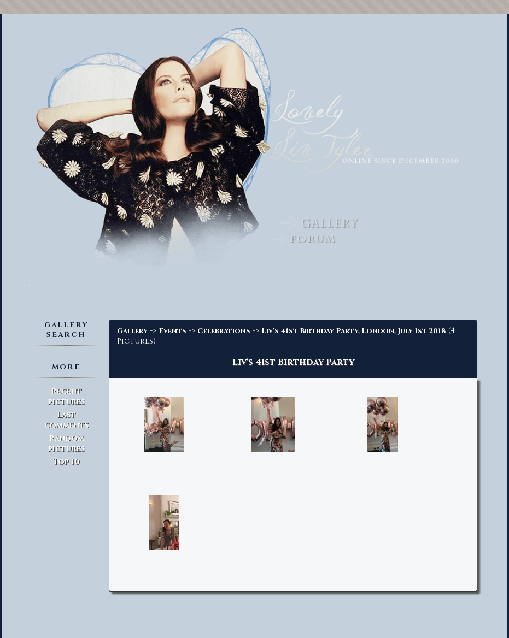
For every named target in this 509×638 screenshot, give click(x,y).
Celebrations (223, 331)
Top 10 (66, 462)
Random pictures (66, 443)
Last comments (66, 420)
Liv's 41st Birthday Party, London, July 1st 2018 (353, 331)
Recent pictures (66, 396)
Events (172, 331)
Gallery (132, 331)
